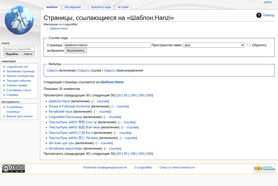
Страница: (55, 45)
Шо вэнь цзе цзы (61, 143)
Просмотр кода (101, 7)
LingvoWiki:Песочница (65, 117)
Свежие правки (16, 85)
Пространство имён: (167, 45)
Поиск (5, 43)
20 (119, 95)
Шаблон (52, 7)
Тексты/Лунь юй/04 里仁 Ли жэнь (73, 138)
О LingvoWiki (143, 167)
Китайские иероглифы (66, 148)
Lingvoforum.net (17, 66)
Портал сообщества (20, 76)
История (123, 7)
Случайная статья (18, 90)
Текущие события (18, 80)
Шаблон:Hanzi (59, 28)
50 (125, 95)
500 (149, 95)
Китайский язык (60, 111)
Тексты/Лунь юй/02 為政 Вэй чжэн (74, 127)
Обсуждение (72, 7)
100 (133, 95)
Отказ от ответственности (177, 167)
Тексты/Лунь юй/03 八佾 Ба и (71, 133)
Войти (268, 2)
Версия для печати (19, 116)
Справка (12, 94)
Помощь (269, 15)
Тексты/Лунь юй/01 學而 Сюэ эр (73, 122)
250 (141, 95)
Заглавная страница (20, 71)
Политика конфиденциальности (105, 167)
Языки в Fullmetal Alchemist (69, 106)
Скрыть (52, 70)
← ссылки (100, 101)
